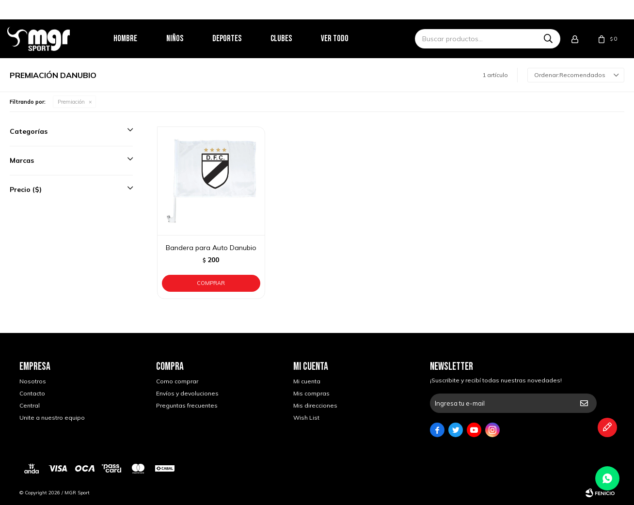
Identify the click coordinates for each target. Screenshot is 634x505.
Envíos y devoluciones (187, 393)
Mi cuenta (306, 381)
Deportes (239, 38)
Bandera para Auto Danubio (211, 247)
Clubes (293, 38)
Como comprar (177, 381)
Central (29, 405)
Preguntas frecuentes (187, 405)
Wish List (306, 417)
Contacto (32, 393)
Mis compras (311, 393)
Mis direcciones (315, 405)
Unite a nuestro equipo (52, 417)
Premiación (71, 101)
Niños (186, 38)
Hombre (137, 38)
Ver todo (347, 38)
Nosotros (32, 381)
